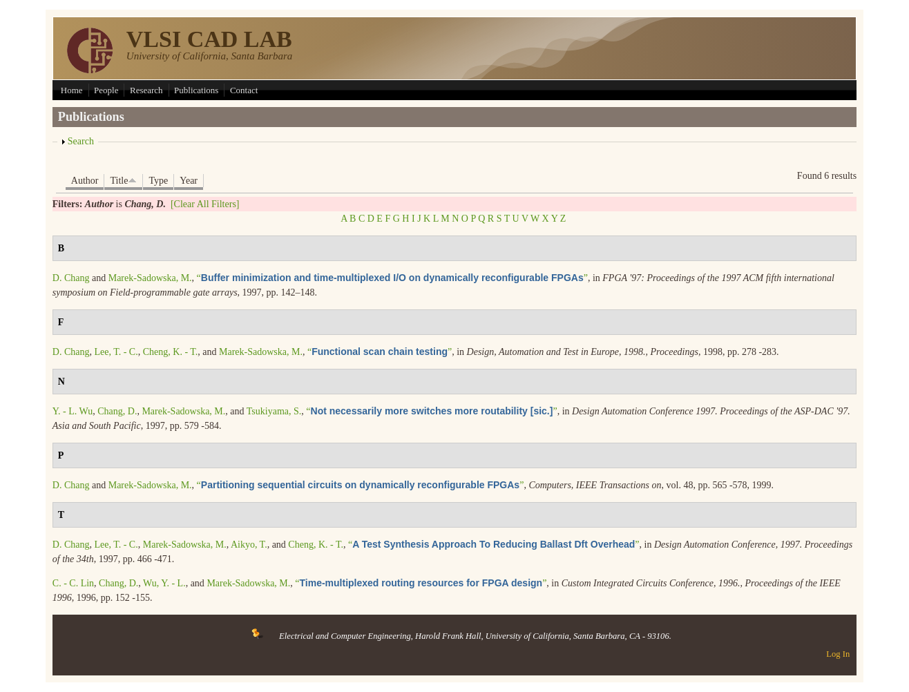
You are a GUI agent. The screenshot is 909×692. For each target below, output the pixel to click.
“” (392, 278)
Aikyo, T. (249, 544)
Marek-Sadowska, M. (150, 278)
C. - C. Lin (73, 583)
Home (72, 90)
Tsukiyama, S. (274, 411)
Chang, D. (117, 411)
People (106, 90)
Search (81, 141)
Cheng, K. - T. (170, 352)
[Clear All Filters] (205, 204)
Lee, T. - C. (115, 352)
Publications (196, 90)
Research (146, 90)
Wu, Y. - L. (164, 583)
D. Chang (71, 278)
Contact (244, 90)
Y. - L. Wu (72, 411)
